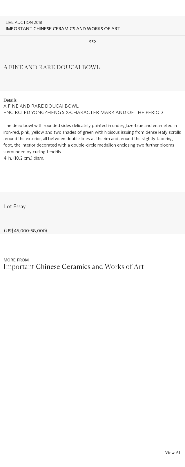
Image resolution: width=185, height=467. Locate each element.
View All (173, 452)
